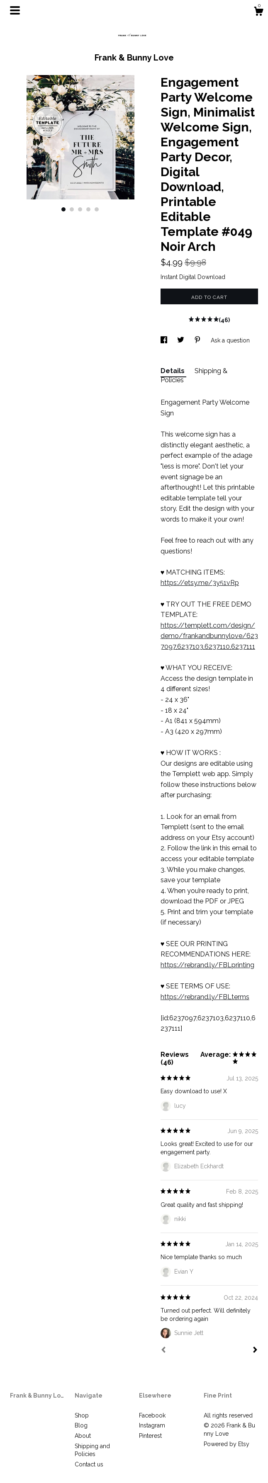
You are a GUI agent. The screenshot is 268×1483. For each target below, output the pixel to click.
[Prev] (163, 1351)
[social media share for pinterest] (198, 340)
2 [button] (72, 209)
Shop (82, 1415)
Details (173, 371)
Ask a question (230, 340)
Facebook (152, 1415)
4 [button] (88, 209)
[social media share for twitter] (181, 340)
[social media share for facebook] (165, 340)
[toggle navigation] (15, 10)
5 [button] (97, 209)
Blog (81, 1425)
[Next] (255, 1351)
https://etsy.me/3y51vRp (200, 583)
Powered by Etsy (226, 1444)
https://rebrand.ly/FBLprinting (207, 965)
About (83, 1435)
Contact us (89, 1464)
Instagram (152, 1425)
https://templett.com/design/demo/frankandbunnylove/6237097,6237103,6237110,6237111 (209, 635)
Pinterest (150, 1435)
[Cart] (258, 12)
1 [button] (63, 209)
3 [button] (80, 209)
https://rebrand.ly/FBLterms (205, 997)
